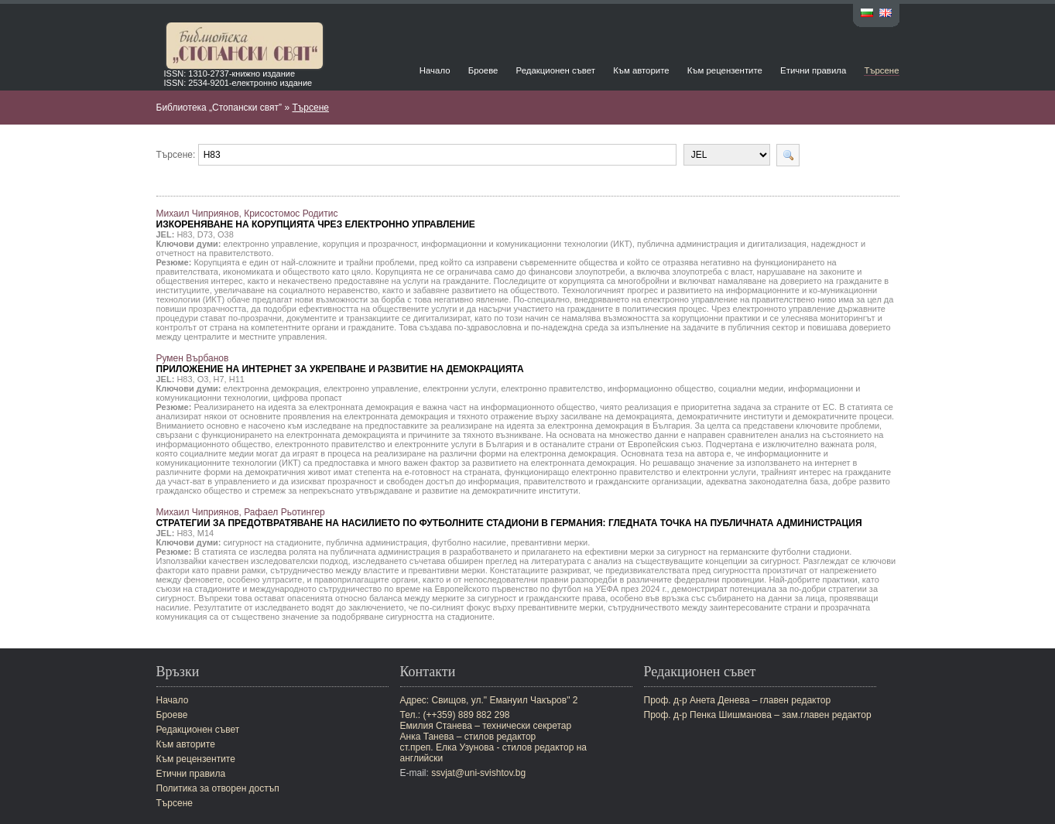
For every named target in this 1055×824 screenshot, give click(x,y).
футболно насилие (469, 542)
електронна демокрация (272, 388)
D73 (205, 234)
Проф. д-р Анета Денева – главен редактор (737, 700)
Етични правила (813, 70)
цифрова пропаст (306, 397)
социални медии (750, 388)
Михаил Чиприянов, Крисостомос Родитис (315, 219)
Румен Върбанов (340, 363)
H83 (184, 234)
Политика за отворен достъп (217, 788)
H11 (237, 379)
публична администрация (376, 542)
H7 (219, 379)
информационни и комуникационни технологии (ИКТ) (526, 243)
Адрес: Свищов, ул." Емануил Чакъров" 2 (489, 700)
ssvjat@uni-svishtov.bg (478, 773)
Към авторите (641, 70)
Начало (435, 70)
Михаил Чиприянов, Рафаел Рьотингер (509, 517)
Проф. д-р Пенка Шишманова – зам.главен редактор (758, 714)
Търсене (881, 70)
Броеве (483, 70)
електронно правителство (551, 388)
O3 (203, 379)
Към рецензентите (724, 70)
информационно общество (661, 388)
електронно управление (271, 243)
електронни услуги (459, 388)
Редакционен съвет (555, 70)
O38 (226, 234)
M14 (205, 533)
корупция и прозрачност (370, 243)
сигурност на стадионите (273, 542)
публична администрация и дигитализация (722, 243)
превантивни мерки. (550, 542)
